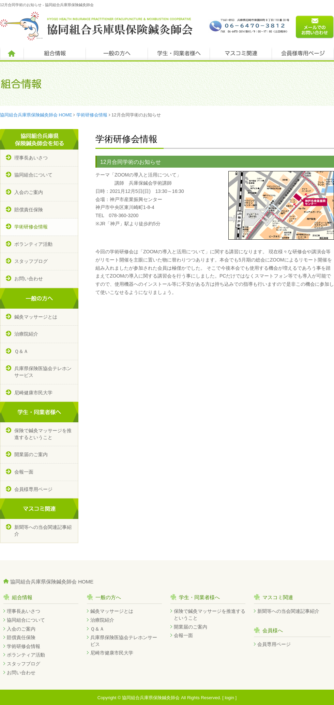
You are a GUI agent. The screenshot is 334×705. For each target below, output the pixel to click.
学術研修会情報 (91, 114)
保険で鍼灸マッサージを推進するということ (43, 434)
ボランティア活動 (33, 244)
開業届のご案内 (31, 454)
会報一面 (23, 472)
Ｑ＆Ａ (21, 351)
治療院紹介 (26, 334)
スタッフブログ (31, 261)
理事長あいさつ (31, 157)
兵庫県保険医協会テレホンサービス (43, 372)
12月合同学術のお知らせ (130, 162)
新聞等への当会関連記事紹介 (43, 530)
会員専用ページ (274, 644)
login (229, 697)
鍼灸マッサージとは (35, 317)
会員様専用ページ (33, 489)
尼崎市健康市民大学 (111, 652)
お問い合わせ (28, 278)
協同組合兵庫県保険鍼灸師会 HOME (36, 114)
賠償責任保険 (28, 209)
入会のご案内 (28, 192)
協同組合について (33, 175)
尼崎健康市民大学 (33, 392)
